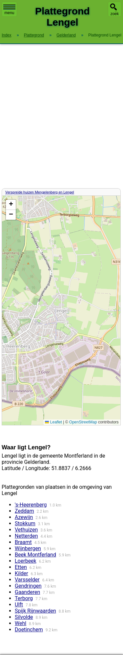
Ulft (19, 604)
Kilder (21, 573)
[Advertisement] (61, 116)
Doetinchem (29, 629)
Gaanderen (27, 592)
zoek (115, 13)
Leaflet (53, 422)
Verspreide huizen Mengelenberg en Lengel (39, 192)
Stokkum (25, 523)
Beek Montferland (35, 555)
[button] (11, 205)
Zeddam (24, 511)
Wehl (20, 623)
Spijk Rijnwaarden (35, 611)
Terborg (24, 598)
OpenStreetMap (83, 422)
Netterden (26, 536)
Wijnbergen (28, 548)
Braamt (23, 542)
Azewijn (24, 517)
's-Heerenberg (31, 505)
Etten (21, 567)
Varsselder (27, 579)
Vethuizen (26, 530)
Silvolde (24, 617)
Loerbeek (25, 561)
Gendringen (28, 586)
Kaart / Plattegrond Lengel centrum (60, 310)
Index (6, 35)
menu (9, 10)
